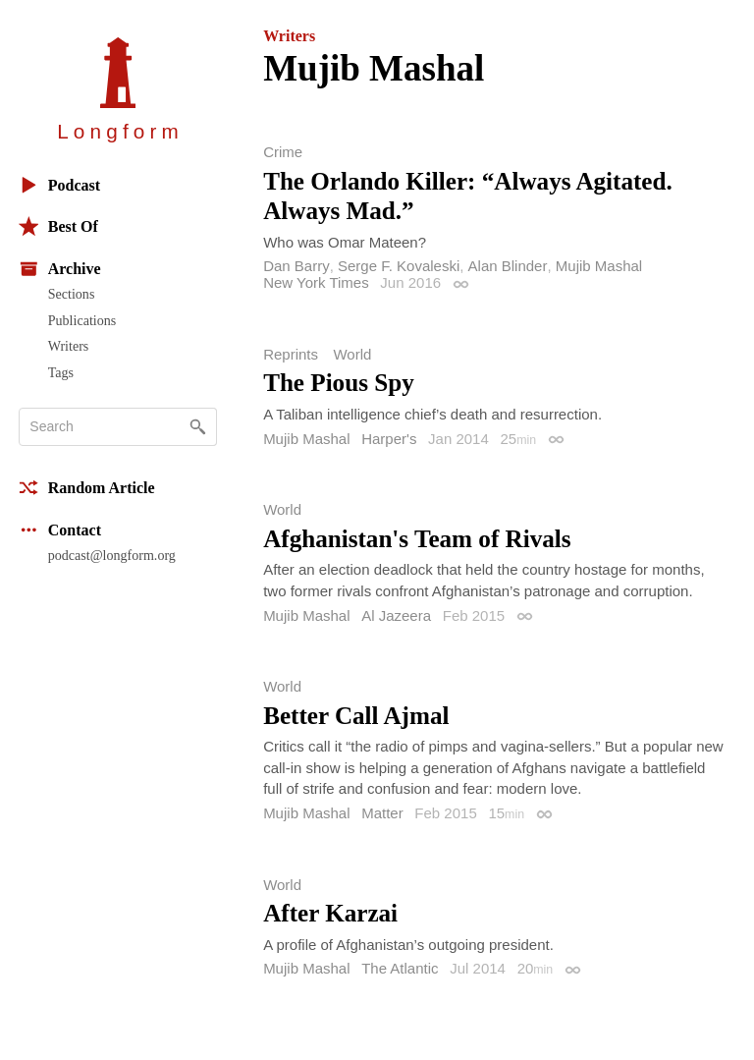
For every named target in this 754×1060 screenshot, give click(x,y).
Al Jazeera (396, 615)
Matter (382, 813)
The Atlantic (399, 968)
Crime (282, 151)
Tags (61, 372)
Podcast (59, 185)
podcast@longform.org (112, 555)
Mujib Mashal (599, 265)
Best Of (58, 226)
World (352, 354)
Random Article (87, 487)
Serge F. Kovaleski (398, 265)
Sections (71, 294)
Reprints (290, 354)
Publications (82, 320)
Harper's (388, 438)
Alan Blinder (508, 265)
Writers (68, 346)
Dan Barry (296, 265)
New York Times (316, 282)
